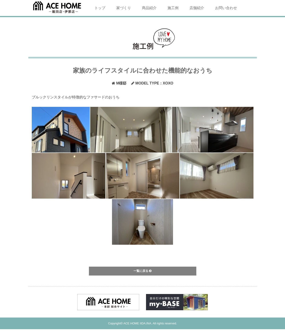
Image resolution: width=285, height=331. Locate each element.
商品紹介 (149, 8)
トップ (99, 8)
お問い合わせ (226, 8)
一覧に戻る (142, 271)
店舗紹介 (196, 8)
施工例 (173, 8)
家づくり (123, 8)
